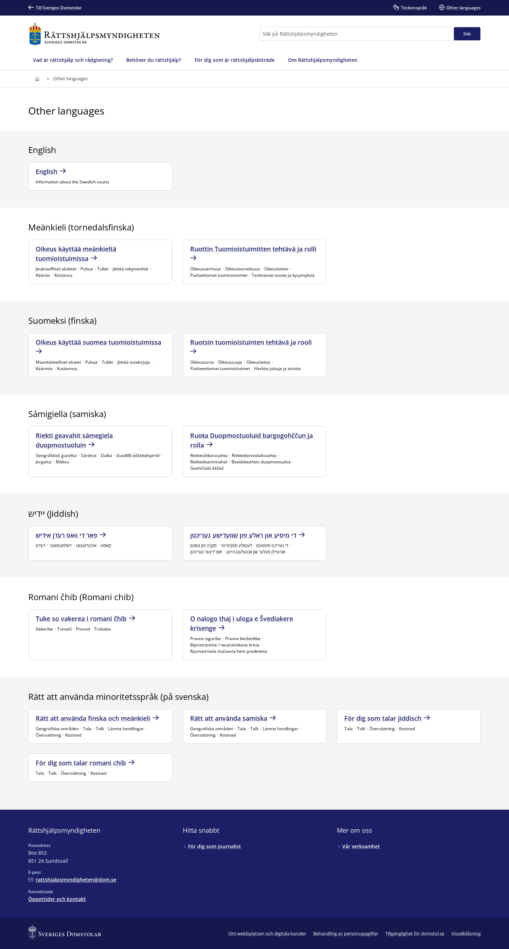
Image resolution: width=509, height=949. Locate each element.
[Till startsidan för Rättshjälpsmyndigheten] (94, 33)
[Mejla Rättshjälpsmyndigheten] (72, 879)
